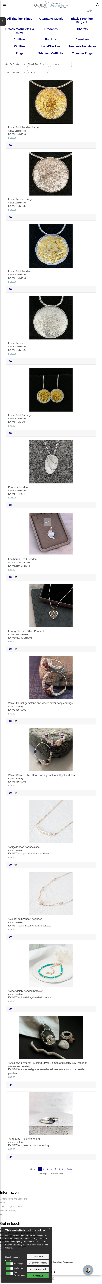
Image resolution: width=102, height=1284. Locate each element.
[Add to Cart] (16, 577)
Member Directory (8, 1210)
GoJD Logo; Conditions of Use (13, 1206)
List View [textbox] (55, 64)
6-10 (61, 1169)
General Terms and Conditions (13, 1199)
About (2, 1203)
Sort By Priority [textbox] (12, 64)
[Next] (69, 1169)
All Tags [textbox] (31, 72)
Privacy (3, 1214)
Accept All (38, 1276)
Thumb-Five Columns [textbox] (37, 64)
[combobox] (15, 64)
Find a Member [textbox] (12, 72)
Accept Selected (38, 1269)
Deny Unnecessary (38, 1263)
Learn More (37, 1256)
